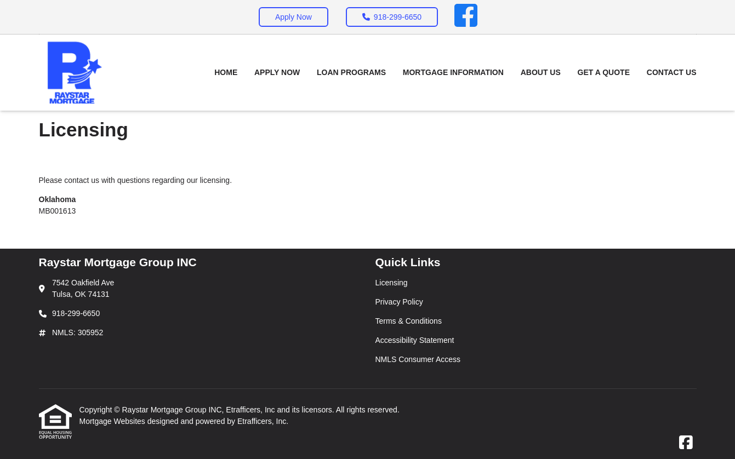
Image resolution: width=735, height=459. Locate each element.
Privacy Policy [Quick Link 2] (399, 301)
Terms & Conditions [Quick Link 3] (408, 321)
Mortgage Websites (113, 421)
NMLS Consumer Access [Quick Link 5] (418, 359)
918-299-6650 (391, 17)
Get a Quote (604, 72)
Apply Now (293, 17)
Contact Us (672, 72)
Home (225, 72)
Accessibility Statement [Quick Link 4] (414, 340)
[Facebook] (465, 17)
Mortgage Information (453, 72)
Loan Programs (351, 72)
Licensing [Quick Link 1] (391, 282)
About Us (541, 72)
